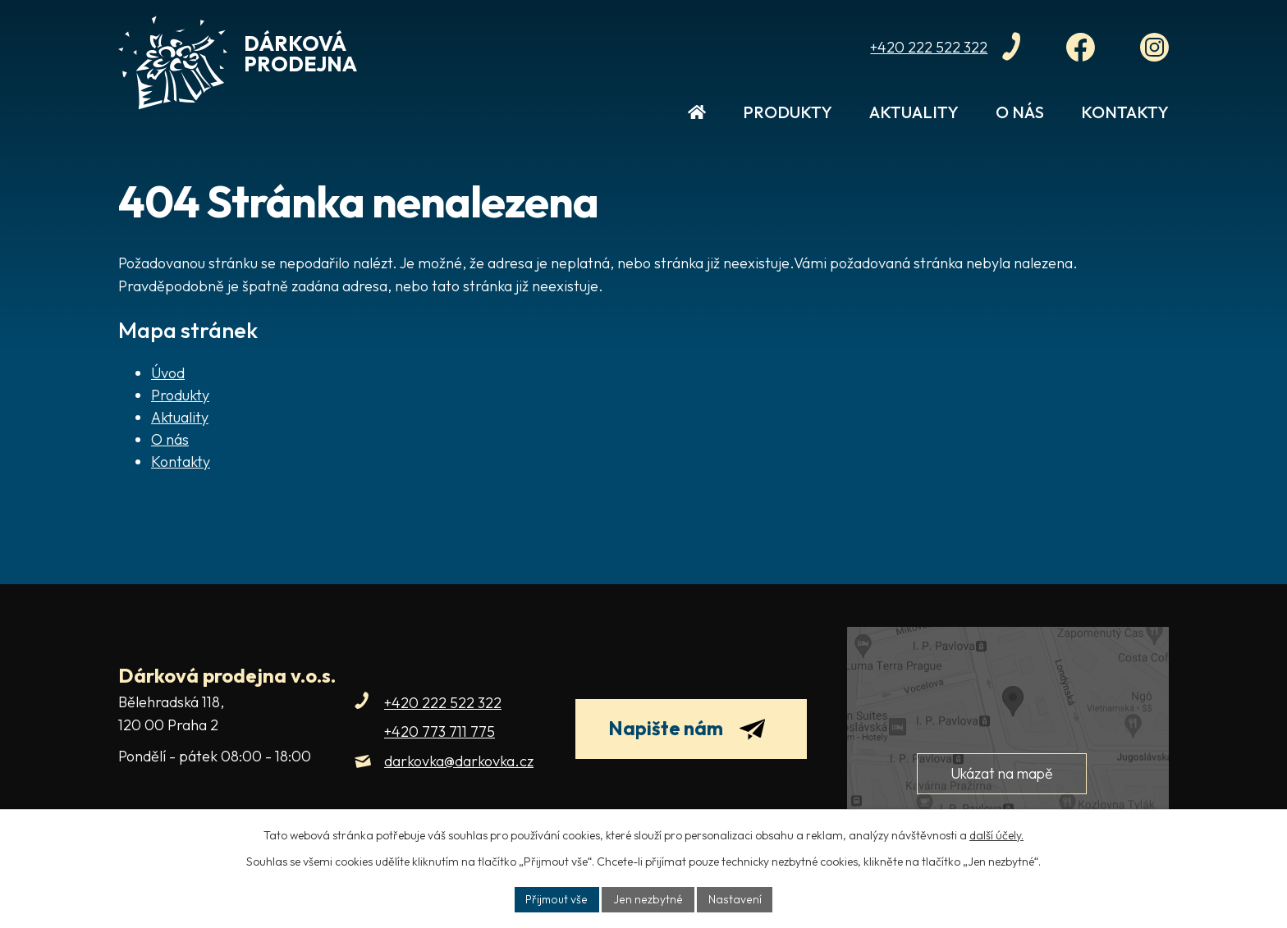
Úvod (697, 120)
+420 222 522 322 (443, 702)
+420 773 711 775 (439, 731)
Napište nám (694, 731)
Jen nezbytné (649, 898)
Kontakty (1125, 112)
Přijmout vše (559, 898)
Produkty (787, 112)
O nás (1020, 112)
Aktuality (914, 112)
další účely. (996, 834)
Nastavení (734, 898)
